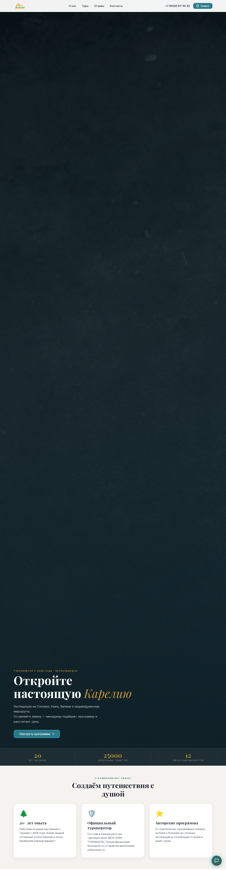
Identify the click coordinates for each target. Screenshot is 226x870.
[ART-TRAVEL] (20, 6)
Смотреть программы (36, 734)
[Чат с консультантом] (217, 861)
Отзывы (99, 5)
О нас (72, 5)
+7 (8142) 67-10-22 (177, 5)
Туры (85, 5)
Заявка (202, 6)
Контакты (116, 5)
